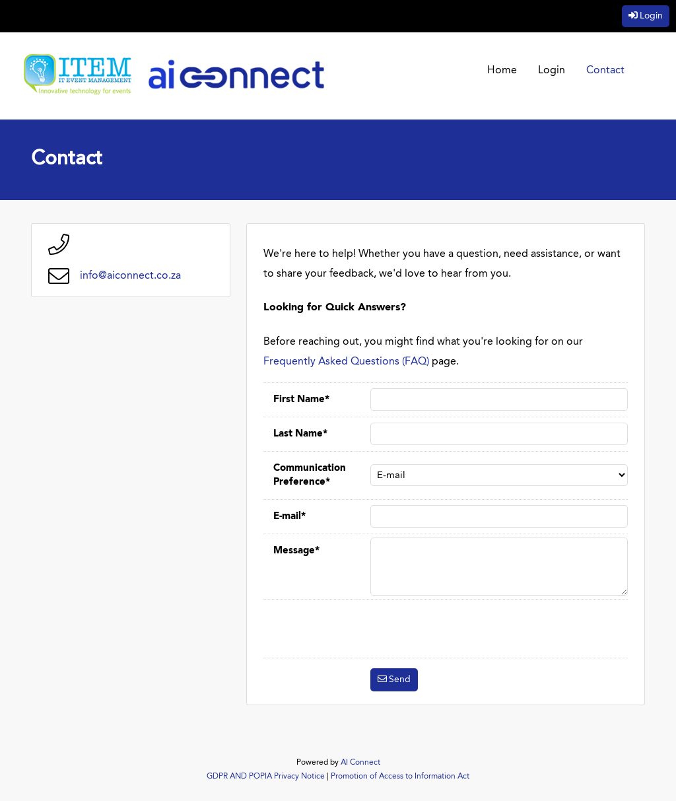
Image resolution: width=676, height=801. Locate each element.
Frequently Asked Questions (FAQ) (346, 362)
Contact (605, 70)
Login (651, 15)
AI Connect (360, 763)
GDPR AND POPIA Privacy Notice (266, 777)
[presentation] (470, 628)
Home (502, 70)
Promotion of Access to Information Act (400, 777)
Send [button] (400, 679)
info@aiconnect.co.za (130, 276)
